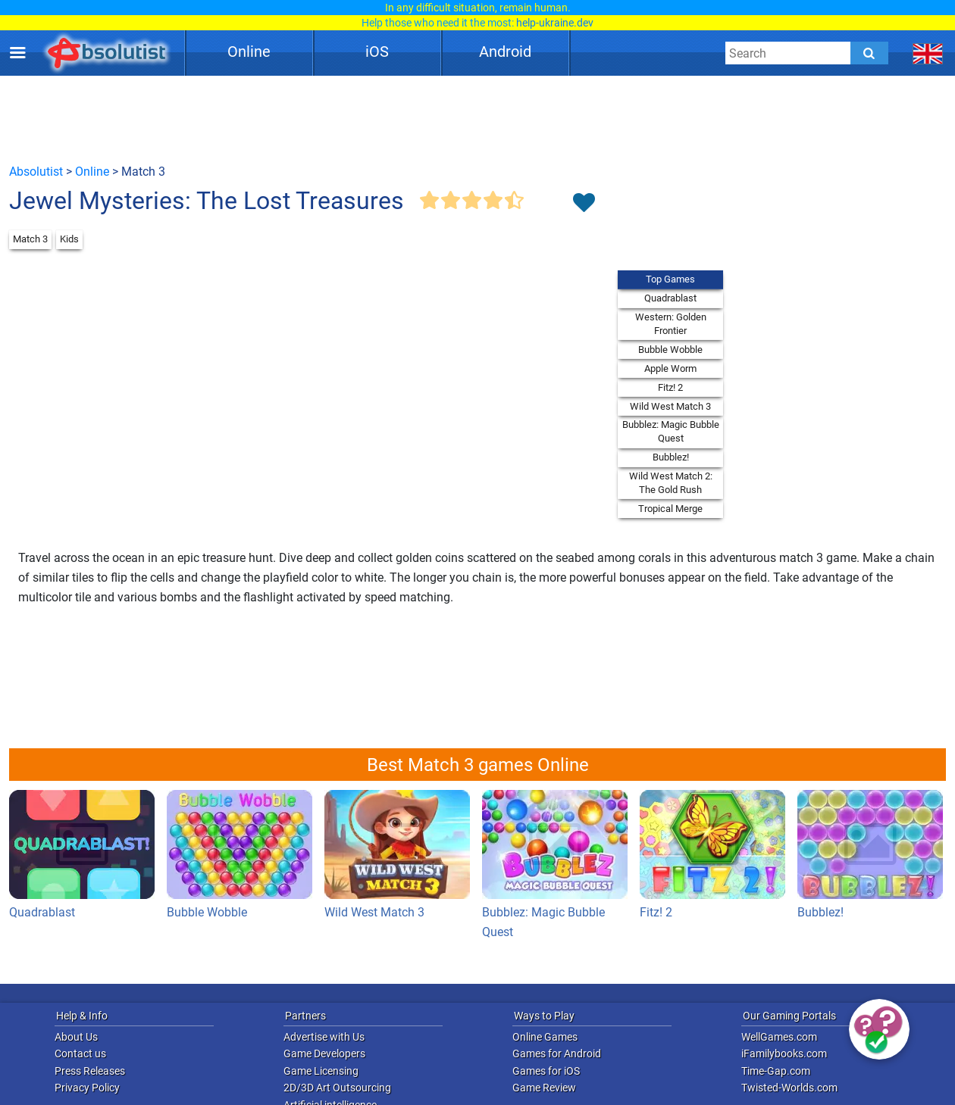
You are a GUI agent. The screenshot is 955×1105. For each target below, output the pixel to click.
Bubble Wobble (670, 349)
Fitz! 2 (670, 387)
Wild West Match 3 (670, 406)
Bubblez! (671, 457)
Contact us (80, 1053)
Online (249, 51)
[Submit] (869, 53)
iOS (377, 51)
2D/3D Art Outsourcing (337, 1088)
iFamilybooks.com (784, 1053)
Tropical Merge (670, 508)
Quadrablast (670, 298)
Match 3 (30, 239)
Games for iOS (546, 1071)
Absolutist (36, 171)
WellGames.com (779, 1037)
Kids (69, 239)
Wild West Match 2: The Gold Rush (670, 482)
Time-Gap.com (775, 1071)
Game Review (544, 1088)
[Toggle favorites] (583, 203)
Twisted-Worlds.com (789, 1088)
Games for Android (556, 1053)
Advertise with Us (324, 1037)
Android (505, 51)
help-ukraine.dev (554, 23)
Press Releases (90, 1071)
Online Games (545, 1037)
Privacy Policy (87, 1088)
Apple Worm (670, 368)
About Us (76, 1037)
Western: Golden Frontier (670, 323)
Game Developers (324, 1053)
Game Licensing (321, 1071)
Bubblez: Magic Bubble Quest (670, 431)
